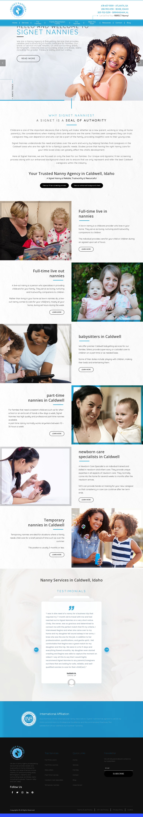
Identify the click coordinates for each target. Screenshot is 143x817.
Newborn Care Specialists (54, 780)
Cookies (130, 810)
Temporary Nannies (52, 785)
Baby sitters (49, 770)
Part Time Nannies (51, 775)
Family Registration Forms (57, 23)
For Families (38, 23)
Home (14, 23)
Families (76, 770)
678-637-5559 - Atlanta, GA (114, 5)
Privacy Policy (118, 810)
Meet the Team (92, 23)
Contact (119, 23)
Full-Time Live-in (51, 760)
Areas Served (77, 785)
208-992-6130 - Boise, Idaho (114, 9)
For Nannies (76, 23)
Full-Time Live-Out (51, 765)
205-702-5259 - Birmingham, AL (113, 12)
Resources (106, 23)
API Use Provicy (102, 810)
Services (25, 23)
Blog (129, 23)
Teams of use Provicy (84, 810)
